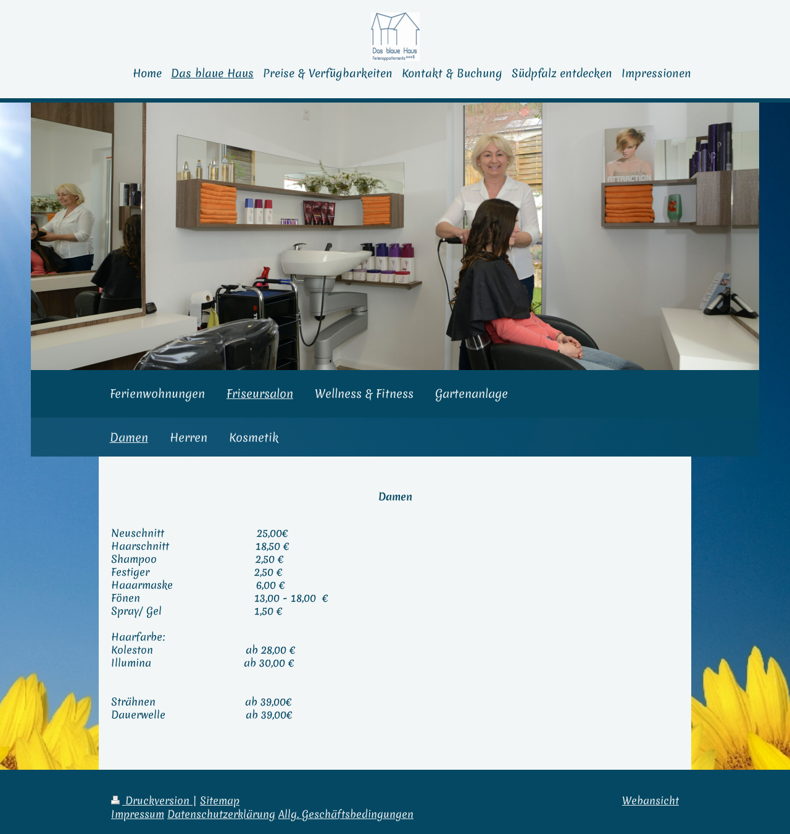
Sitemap (219, 800)
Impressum (137, 814)
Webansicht (650, 800)
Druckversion (152, 800)
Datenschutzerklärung (221, 814)
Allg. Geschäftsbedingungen (346, 814)
